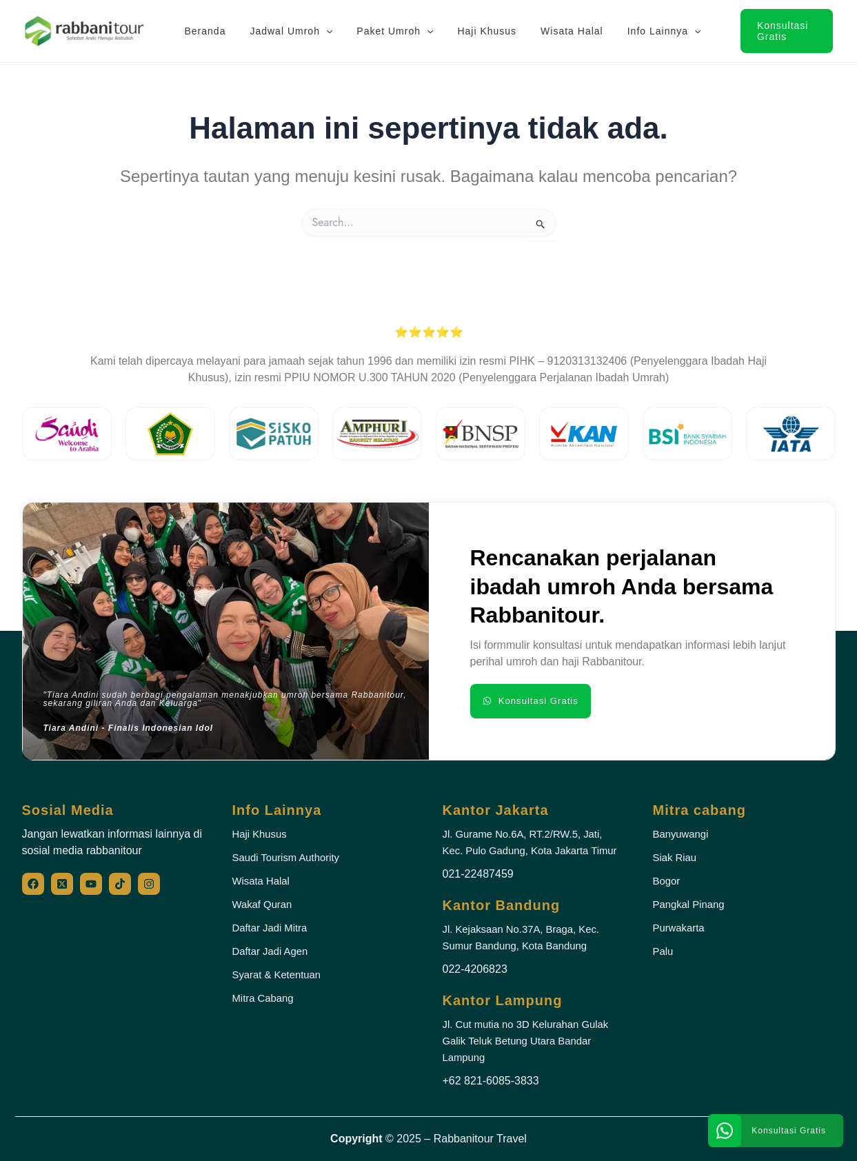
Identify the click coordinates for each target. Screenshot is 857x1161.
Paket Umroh (383, 31)
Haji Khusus (470, 31)
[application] (319, 31)
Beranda (203, 31)
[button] (774, 31)
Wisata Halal (550, 31)
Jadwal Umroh (284, 31)
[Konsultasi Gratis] (724, 1130)
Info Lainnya (638, 31)
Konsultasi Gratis (789, 1130)
